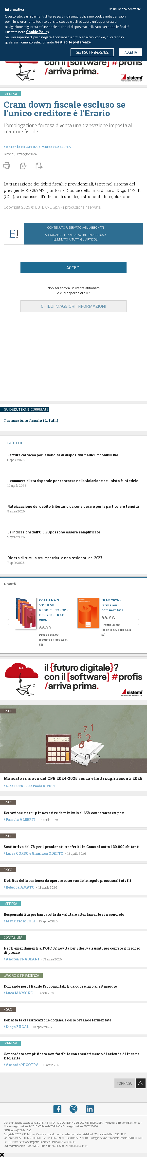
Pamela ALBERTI (21, 819)
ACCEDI (73, 267)
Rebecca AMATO (20, 887)
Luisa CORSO (17, 853)
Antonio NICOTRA (22, 146)
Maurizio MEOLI (20, 921)
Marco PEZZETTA (56, 146)
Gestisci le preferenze (73, 42)
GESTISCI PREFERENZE (92, 52)
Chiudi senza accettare (125, 9)
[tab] (73, 583)
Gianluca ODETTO (47, 853)
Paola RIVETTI (45, 786)
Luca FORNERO (18, 786)
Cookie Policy (37, 32)
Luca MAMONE (19, 993)
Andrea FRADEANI (22, 959)
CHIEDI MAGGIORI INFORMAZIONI (73, 306)
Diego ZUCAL (17, 1026)
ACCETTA (131, 52)
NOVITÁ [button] (10, 584)
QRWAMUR (32, 1146)
